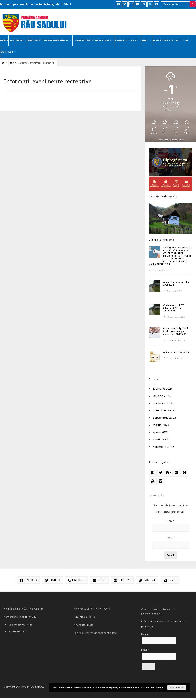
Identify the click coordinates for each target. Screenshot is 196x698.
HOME (4, 40)
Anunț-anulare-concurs (176, 352)
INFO (145, 40)
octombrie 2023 (163, 410)
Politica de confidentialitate (101, 633)
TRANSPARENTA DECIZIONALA (92, 40)
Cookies (78, 633)
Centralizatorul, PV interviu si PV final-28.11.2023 (173, 307)
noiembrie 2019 (163, 447)
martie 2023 (161, 425)
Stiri (12, 62)
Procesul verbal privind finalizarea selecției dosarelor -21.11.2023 (175, 331)
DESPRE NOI (16, 40)
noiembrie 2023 (163, 403)
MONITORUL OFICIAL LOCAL (171, 40)
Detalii (159, 687)
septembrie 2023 (164, 417)
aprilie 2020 (160, 432)
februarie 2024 (163, 388)
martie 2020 (161, 439)
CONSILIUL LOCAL (126, 40)
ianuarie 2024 (162, 396)
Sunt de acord (176, 687)
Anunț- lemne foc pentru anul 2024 (176, 283)
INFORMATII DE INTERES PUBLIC (48, 40)
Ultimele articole (162, 239)
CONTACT (7, 51)
